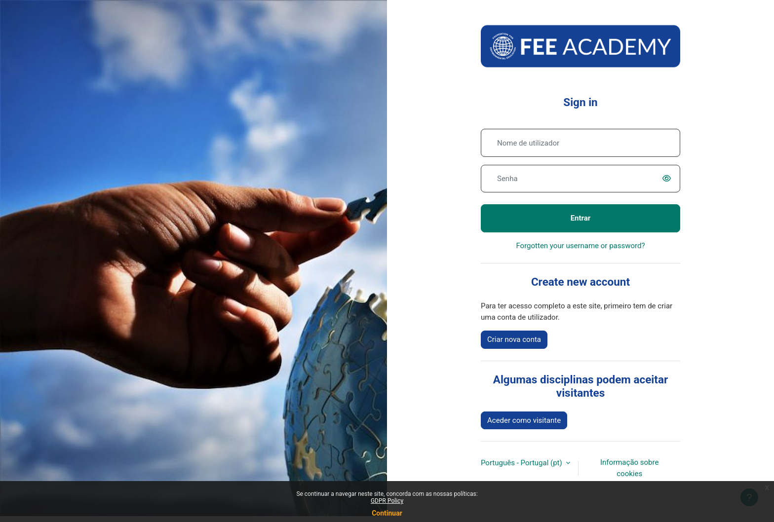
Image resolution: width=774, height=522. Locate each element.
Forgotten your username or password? (580, 245)
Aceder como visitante (524, 420)
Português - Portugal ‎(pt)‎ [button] (522, 462)
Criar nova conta (514, 339)
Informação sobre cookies (629, 468)
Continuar (387, 513)
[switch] (668, 178)
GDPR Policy (387, 500)
